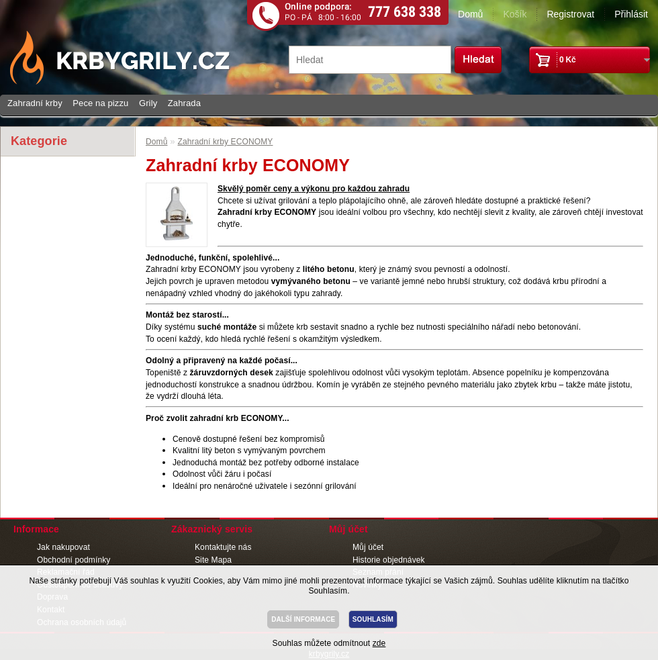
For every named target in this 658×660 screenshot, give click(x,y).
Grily (148, 103)
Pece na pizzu (100, 103)
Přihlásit (631, 14)
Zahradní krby (34, 103)
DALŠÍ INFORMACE (303, 619)
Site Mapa (213, 560)
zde (379, 643)
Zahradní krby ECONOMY (225, 141)
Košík (514, 14)
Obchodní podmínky (73, 560)
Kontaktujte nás (223, 547)
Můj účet (367, 547)
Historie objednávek (388, 560)
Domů (470, 14)
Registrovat (570, 14)
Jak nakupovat (63, 547)
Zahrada (184, 103)
